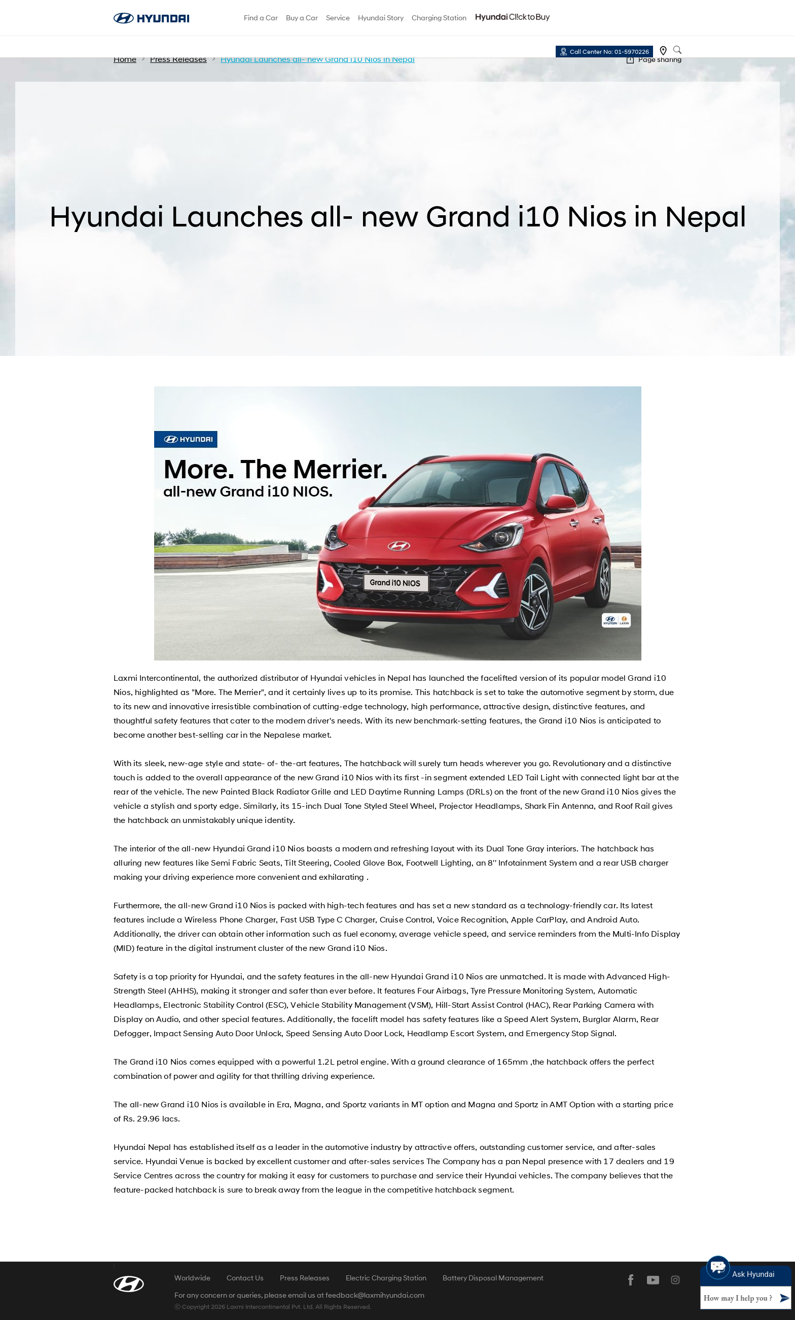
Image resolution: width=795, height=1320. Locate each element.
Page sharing (659, 59)
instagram (675, 1280)
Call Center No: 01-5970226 (609, 51)
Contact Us (245, 1277)
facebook (631, 1280)
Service (338, 17)
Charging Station (439, 17)
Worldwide (192, 1277)
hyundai (151, 18)
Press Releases (305, 1277)
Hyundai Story (381, 17)
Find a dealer (663, 51)
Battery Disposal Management (493, 1277)
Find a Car (261, 17)
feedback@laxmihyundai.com (375, 1295)
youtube (653, 1280)
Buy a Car (302, 17)
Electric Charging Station (386, 1277)
